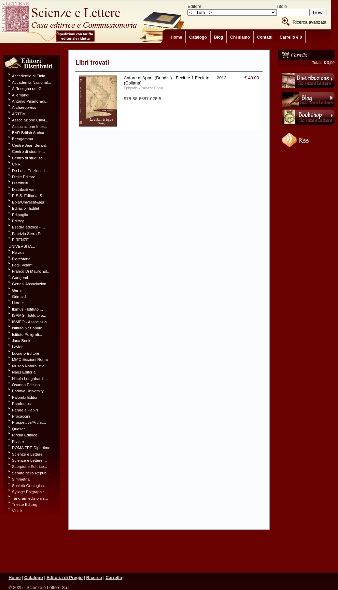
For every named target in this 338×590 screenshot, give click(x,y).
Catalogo (198, 37)
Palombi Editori (25, 397)
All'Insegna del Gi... (29, 89)
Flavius (18, 252)
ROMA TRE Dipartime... (33, 448)
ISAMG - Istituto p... (29, 315)
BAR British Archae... (30, 133)
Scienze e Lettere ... (29, 460)
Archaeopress (24, 107)
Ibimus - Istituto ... (27, 309)
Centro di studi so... (29, 158)
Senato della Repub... (31, 473)
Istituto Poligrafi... (27, 334)
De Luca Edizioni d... (30, 171)
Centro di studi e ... (28, 151)
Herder (18, 303)
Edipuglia (20, 215)
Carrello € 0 (291, 37)
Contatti (264, 37)
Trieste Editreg (24, 504)
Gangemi (20, 278)
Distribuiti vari (24, 189)
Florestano (21, 259)
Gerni (17, 290)
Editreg (18, 221)
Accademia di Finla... (30, 76)
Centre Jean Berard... (31, 145)
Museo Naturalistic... (29, 366)
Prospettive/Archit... (29, 422)
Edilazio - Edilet (25, 208)
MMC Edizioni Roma (30, 359)
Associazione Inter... (29, 126)
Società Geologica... (29, 486)
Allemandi (20, 95)
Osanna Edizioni (26, 385)
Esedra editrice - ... (28, 227)
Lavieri (18, 347)
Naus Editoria (24, 372)
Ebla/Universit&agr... (29, 202)
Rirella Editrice (24, 435)
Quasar (18, 429)
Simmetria (21, 479)
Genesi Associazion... (31, 284)
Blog (218, 37)
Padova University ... (30, 391)
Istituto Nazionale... (28, 328)
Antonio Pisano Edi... (30, 101)
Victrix (17, 511)
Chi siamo (240, 37)
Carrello (113, 577)
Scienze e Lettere (27, 454)
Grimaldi (19, 296)
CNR (16, 164)
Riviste (18, 442)
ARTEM (19, 114)
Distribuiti (20, 183)
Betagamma (22, 139)
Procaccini (21, 416)
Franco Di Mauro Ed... (31, 271)
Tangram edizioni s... (30, 498)
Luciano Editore (25, 353)
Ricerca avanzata (309, 22)
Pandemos (21, 404)
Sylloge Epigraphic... (30, 492)
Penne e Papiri (25, 410)
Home (176, 37)
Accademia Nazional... (31, 82)
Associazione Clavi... (30, 120)
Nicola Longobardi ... (30, 379)
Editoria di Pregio (64, 577)
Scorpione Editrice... (29, 466)
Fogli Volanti (22, 265)
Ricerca (94, 577)
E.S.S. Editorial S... (28, 196)
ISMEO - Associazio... (31, 322)
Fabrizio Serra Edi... (29, 234)
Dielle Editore (24, 177)
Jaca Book (21, 341)
